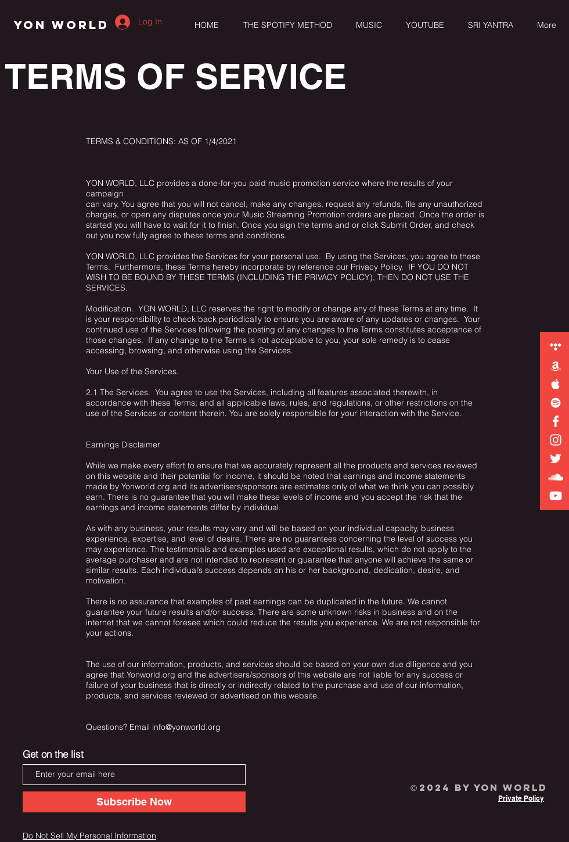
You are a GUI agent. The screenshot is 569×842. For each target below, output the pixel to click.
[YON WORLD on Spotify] (555, 402)
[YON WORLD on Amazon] (555, 365)
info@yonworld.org (186, 727)
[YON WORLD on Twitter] (555, 458)
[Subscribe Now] (134, 801)
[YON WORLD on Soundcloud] (555, 477)
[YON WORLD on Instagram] (555, 439)
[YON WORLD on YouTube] (555, 495)
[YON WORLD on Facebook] (555, 421)
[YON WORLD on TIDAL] (555, 346)
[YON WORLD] (61, 25)
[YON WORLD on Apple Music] (555, 384)
